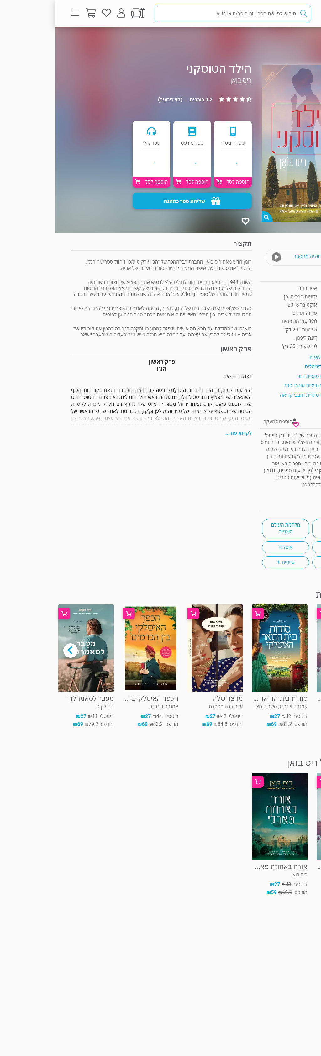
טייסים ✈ (230, 562)
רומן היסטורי (280, 547)
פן (231, 297)
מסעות (280, 528)
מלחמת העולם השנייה (230, 528)
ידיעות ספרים (248, 297)
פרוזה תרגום (283, 39)
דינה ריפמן (250, 338)
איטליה (230, 547)
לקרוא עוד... (183, 433)
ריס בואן (185, 80)
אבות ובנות (280, 562)
